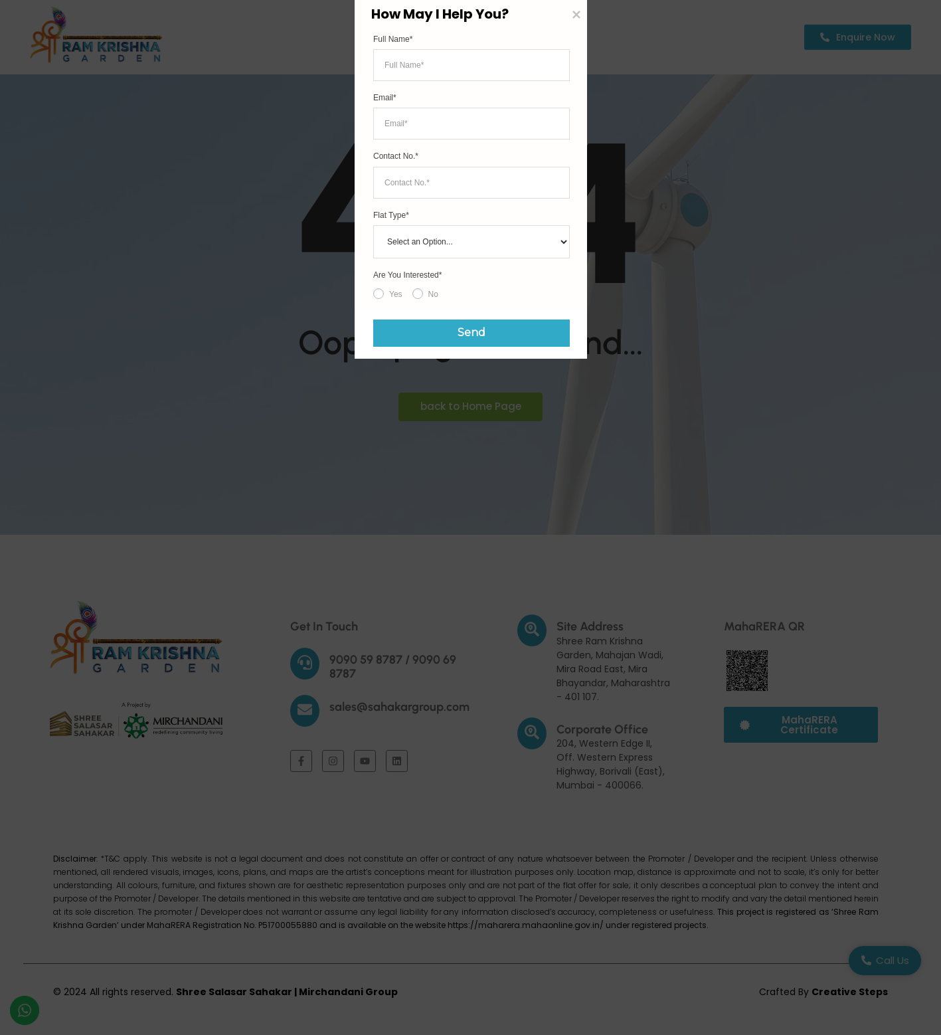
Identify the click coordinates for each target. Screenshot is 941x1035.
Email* (384, 435)
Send (463, 668)
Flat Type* (391, 553)
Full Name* (392, 377)
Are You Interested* (407, 613)
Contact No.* (395, 494)
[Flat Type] (471, 580)
